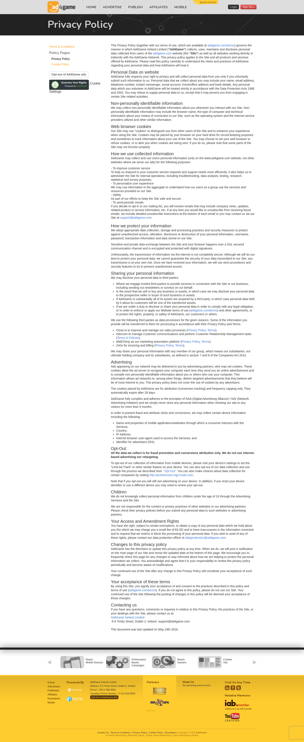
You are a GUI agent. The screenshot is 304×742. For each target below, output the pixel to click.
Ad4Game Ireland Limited (127, 617)
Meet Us (188, 682)
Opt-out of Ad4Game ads (69, 74)
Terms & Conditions (62, 46)
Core (51, 682)
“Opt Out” (170, 471)
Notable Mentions (237, 696)
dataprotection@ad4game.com (205, 537)
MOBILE (180, 7)
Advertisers (54, 686)
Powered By (75, 682)
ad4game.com (162, 53)
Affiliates (52, 694)
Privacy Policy (60, 59)
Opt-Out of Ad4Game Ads (104, 697)
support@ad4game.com (136, 217)
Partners (153, 682)
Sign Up (248, 6)
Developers (54, 698)
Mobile (51, 702)
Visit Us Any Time (237, 682)
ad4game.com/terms (221, 45)
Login (233, 7)
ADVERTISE (112, 7)
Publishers (53, 690)
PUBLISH (135, 7)
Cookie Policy (60, 64)
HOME (91, 7)
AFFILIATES (158, 7)
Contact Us (103, 732)
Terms (211, 330)
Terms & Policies (128, 337)
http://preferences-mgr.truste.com (171, 475)
